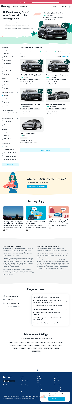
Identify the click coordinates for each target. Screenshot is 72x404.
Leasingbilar (15, 6)
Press (21, 382)
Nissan (19, 345)
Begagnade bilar (36, 351)
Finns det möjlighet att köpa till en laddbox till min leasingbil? (47, 318)
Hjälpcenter (14, 296)
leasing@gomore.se (19, 299)
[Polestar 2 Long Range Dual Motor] (53, 24)
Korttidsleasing (57, 387)
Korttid (57, 348)
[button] (70, 2)
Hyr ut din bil (40, 384)
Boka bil (39, 378)
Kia (48, 342)
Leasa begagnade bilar (59, 391)
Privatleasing (57, 380)
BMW (16, 342)
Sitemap (26, 396)
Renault (44, 345)
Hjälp (62, 6)
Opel (25, 345)
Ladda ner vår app (24, 384)
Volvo (29, 348)
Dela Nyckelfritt (40, 387)
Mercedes (13, 345)
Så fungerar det (23, 6)
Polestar (37, 345)
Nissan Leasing (57, 389)
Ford (37, 342)
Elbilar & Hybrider (48, 348)
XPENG (35, 348)
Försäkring (39, 389)
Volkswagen (22, 348)
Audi (11, 342)
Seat (49, 345)
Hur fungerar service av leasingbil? (43, 309)
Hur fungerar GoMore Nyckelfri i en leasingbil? (47, 305)
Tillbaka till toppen (45, 150)
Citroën (21, 342)
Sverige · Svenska (9, 381)
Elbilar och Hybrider (58, 384)
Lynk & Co (54, 342)
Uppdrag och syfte (24, 380)
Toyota (15, 348)
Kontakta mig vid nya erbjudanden (36, 186)
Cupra (27, 342)
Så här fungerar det (41, 380)
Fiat (32, 342)
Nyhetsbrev (22, 387)
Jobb (21, 389)
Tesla (60, 345)
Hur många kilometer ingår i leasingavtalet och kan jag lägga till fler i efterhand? (47, 301)
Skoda (54, 345)
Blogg (21, 391)
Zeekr (40, 348)
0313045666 (15, 303)
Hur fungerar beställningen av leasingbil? (45, 323)
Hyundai (43, 342)
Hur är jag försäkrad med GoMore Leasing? (46, 297)
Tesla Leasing (57, 382)
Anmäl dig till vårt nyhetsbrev (57, 399)
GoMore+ (39, 382)
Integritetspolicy (20, 396)
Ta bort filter (10, 164)
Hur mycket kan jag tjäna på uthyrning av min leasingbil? (46, 313)
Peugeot (30, 345)
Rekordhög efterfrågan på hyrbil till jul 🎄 (35, 2)
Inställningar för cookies (34, 396)
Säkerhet (39, 391)
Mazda (60, 342)
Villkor (13, 396)
